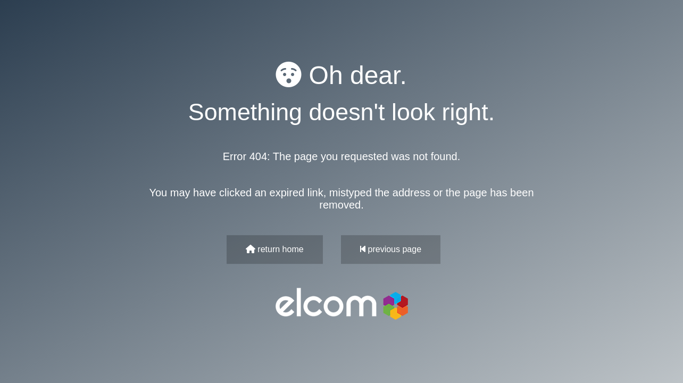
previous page (390, 249)
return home (275, 249)
